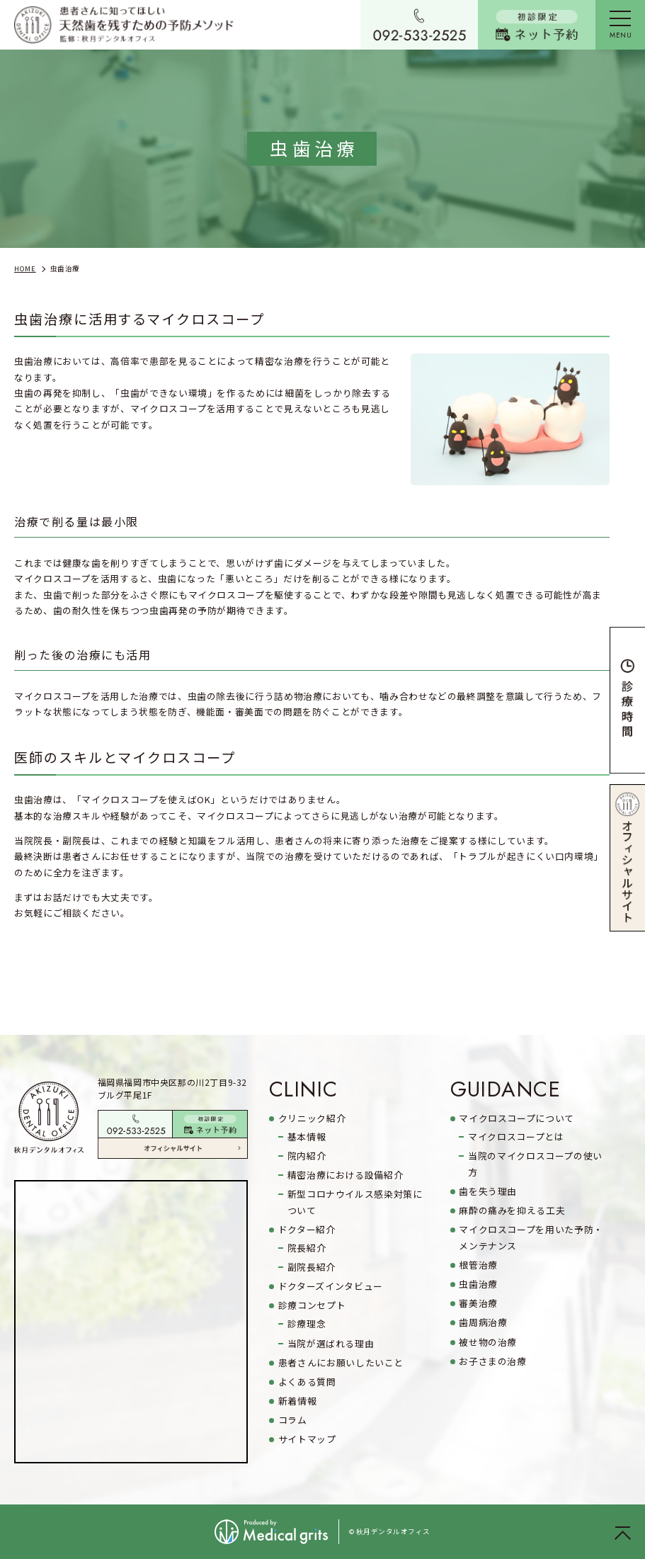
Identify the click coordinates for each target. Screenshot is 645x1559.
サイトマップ (307, 1439)
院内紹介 (306, 1155)
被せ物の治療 (488, 1342)
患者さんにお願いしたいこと (341, 1362)
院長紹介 (306, 1247)
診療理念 (306, 1323)
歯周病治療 (483, 1322)
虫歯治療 (478, 1284)
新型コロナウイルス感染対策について (355, 1202)
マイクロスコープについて (516, 1118)
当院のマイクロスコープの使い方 (535, 1164)
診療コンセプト (312, 1305)
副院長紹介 (311, 1267)
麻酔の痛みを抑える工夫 (512, 1210)
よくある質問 (307, 1381)
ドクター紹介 (307, 1229)
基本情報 (306, 1136)
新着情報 (297, 1400)
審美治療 (478, 1303)
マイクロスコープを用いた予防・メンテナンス (531, 1237)
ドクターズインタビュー (330, 1286)
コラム (292, 1420)
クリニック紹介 (312, 1118)
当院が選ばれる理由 (331, 1343)
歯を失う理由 (488, 1191)
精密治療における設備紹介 (345, 1174)
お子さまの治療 (492, 1361)
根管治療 (478, 1264)
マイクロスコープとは (516, 1136)
